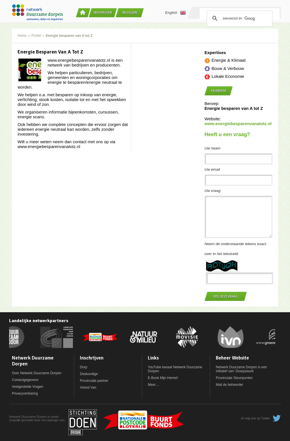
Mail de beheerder (229, 385)
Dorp (83, 367)
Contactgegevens (25, 380)
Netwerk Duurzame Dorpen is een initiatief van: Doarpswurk (241, 369)
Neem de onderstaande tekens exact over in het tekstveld (235, 249)
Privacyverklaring (25, 393)
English (175, 12)
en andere (219, 91)
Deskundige (89, 374)
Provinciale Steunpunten (234, 378)
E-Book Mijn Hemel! (163, 378)
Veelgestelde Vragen (27, 387)
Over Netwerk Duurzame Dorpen (36, 373)
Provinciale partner (94, 381)
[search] (239, 18)
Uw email (212, 169)
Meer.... (153, 385)
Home (22, 36)
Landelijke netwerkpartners (38, 321)
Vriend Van (88, 387)
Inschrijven (103, 12)
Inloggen (129, 12)
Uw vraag (212, 191)
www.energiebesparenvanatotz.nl (238, 123)
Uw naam (212, 148)
